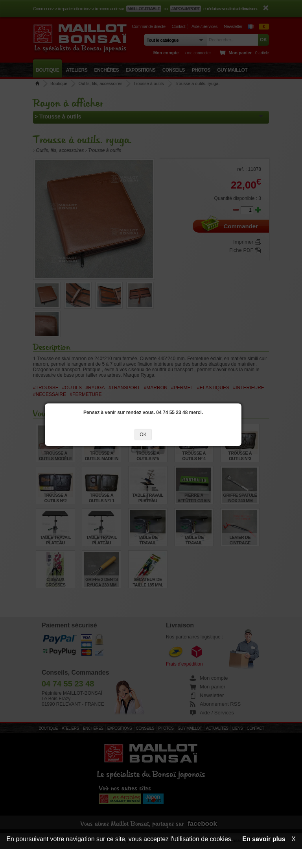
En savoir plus (263, 839)
